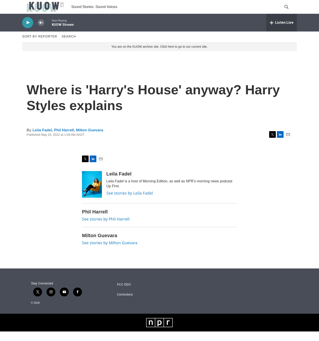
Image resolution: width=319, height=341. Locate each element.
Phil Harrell (64, 140)
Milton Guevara (89, 140)
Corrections (125, 304)
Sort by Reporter (39, 46)
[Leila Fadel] (92, 194)
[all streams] (281, 32)
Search (69, 46)
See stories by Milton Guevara (109, 252)
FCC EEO (124, 294)
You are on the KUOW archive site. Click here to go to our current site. (159, 56)
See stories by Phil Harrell (105, 228)
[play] (27, 32)
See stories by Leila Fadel (129, 202)
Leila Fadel (42, 140)
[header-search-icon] (290, 12)
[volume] (41, 32)
